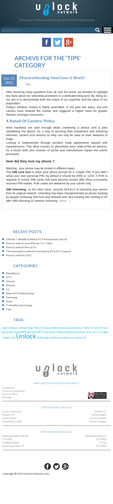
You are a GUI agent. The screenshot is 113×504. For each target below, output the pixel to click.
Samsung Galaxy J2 (95, 435)
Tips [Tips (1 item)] (13, 337)
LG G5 (102, 442)
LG (7, 289)
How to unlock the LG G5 (21, 247)
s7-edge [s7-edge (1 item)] (103, 332)
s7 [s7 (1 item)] (97, 332)
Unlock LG (100, 411)
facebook (47, 466)
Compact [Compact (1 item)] (13, 327)
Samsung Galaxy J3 (13, 445)
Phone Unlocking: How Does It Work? (52, 77)
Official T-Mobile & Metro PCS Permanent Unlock (36, 239)
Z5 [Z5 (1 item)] (84, 337)
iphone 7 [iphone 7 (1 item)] (79, 327)
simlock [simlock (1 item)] (6, 337)
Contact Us (8, 387)
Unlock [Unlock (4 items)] (26, 336)
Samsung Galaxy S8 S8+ (15, 435)
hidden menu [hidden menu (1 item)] (58, 327)
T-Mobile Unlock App (19, 305)
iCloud (10, 281)
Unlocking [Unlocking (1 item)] (54, 337)
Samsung (11, 297)
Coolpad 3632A (10, 442)
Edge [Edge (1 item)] (31, 327)
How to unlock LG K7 (18, 255)
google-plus (65, 466)
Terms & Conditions (13, 390)
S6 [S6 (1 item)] (94, 332)
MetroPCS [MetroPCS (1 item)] (37, 332)
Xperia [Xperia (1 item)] (79, 337)
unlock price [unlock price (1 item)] (67, 337)
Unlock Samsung (11, 411)
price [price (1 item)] (89, 332)
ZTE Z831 (101, 439)
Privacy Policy (10, 394)
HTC (9, 277)
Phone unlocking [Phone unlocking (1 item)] (65, 332)
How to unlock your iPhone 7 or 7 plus (29, 243)
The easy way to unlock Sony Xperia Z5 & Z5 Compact (38, 251)
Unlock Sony (9, 418)
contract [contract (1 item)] (22, 327)
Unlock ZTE (8, 414)
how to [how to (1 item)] (70, 327)
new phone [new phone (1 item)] (49, 332)
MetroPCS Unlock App (20, 293)
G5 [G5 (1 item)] (41, 327)
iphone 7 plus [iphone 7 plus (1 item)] (92, 327)
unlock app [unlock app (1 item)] (43, 337)
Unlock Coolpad (97, 421)
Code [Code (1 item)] (5, 327)
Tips (28, 84)
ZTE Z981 (101, 445)
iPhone (10, 285)
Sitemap (6, 397)
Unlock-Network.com (56, 9)
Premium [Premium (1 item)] (81, 332)
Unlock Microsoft (12, 421)
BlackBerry (12, 273)
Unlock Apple (99, 414)
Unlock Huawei (97, 418)
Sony (9, 301)
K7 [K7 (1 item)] (101, 327)
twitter (56, 466)
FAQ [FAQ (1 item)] (36, 327)
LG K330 (7, 439)
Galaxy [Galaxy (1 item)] (47, 327)
